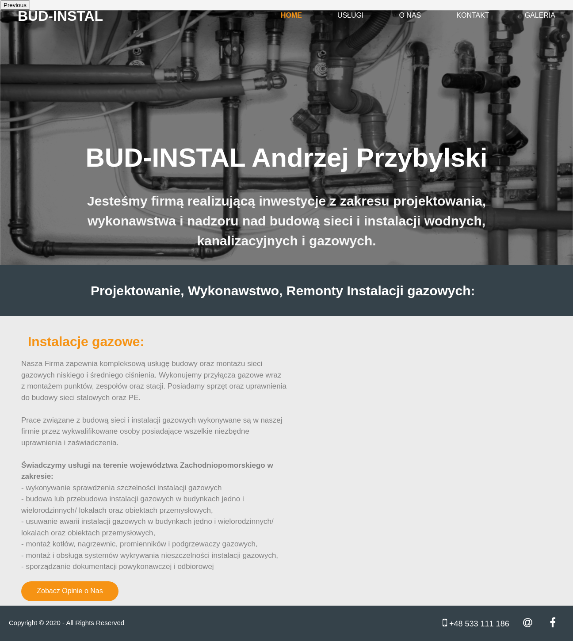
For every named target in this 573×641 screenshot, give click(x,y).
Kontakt (472, 15)
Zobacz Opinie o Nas (70, 591)
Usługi (350, 15)
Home (291, 15)
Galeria (540, 15)
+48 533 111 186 (476, 622)
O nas (410, 15)
